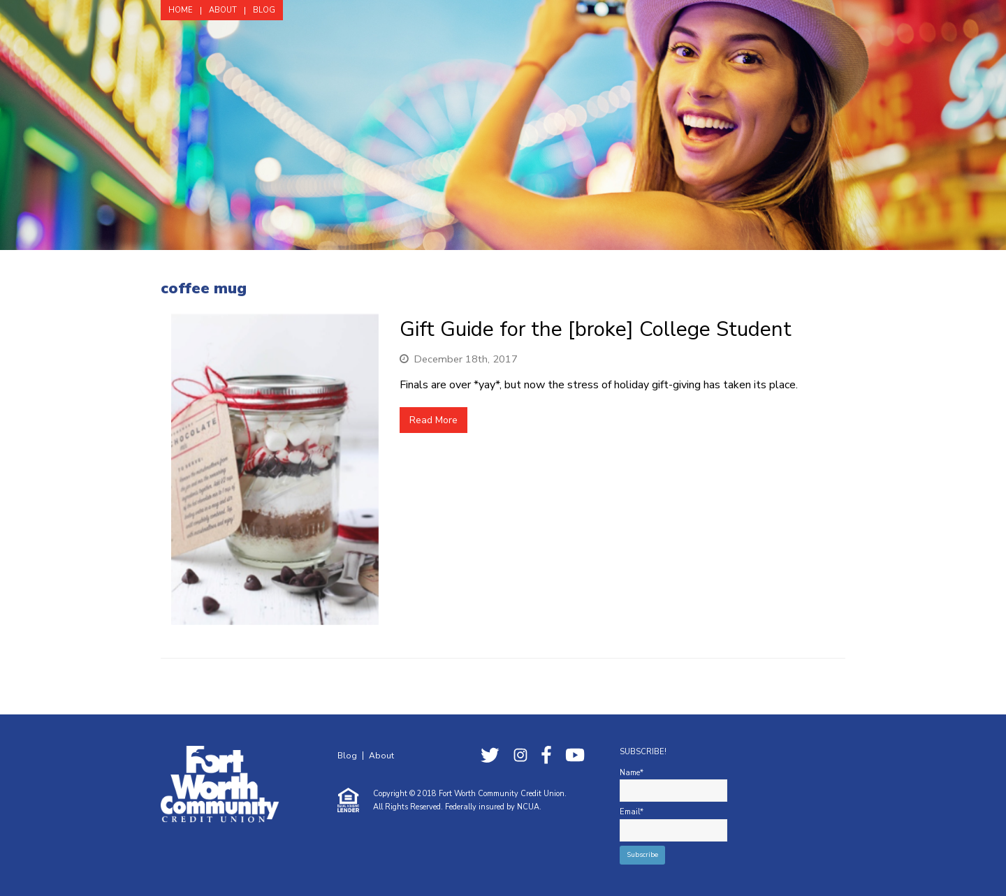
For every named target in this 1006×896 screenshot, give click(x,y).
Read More (433, 420)
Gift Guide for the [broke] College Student (596, 329)
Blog (347, 755)
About (381, 755)
